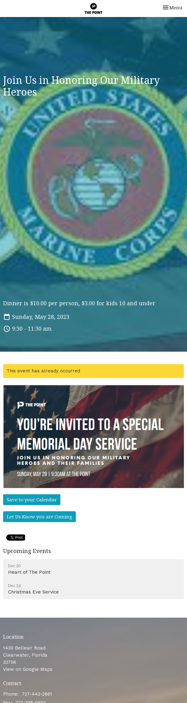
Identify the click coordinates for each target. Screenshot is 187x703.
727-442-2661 (37, 694)
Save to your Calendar (32, 499)
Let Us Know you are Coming (39, 516)
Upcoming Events (27, 551)
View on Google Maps (28, 669)
